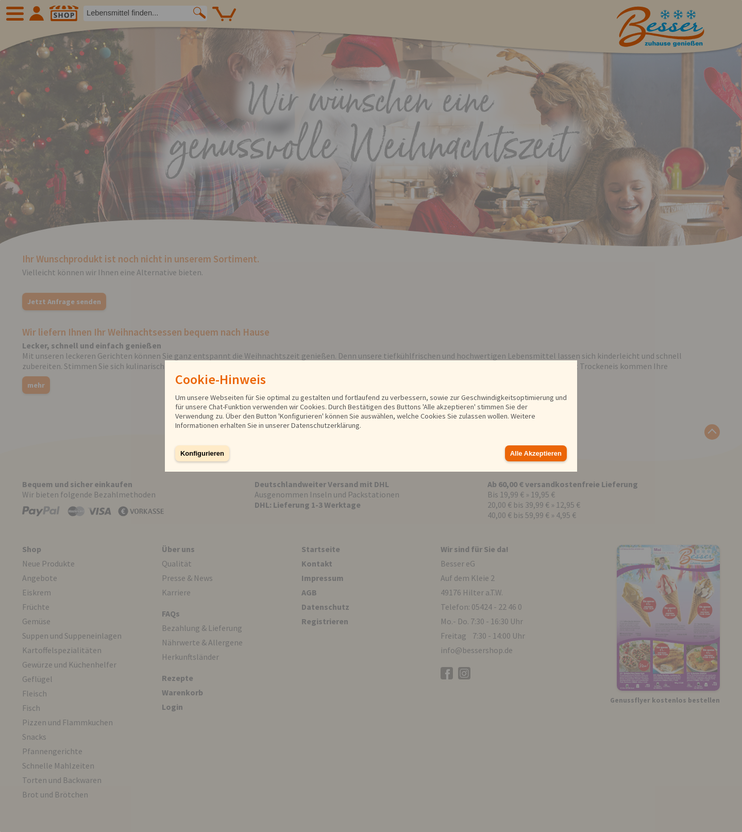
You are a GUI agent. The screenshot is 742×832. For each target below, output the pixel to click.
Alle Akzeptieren (536, 453)
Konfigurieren (202, 453)
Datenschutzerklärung (325, 425)
